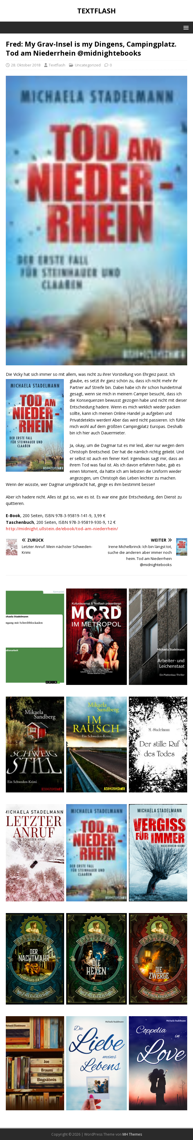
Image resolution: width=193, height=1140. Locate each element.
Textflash (57, 65)
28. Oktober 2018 (25, 65)
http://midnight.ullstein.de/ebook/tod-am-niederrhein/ (62, 528)
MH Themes (132, 1134)
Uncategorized (88, 65)
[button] (185, 27)
